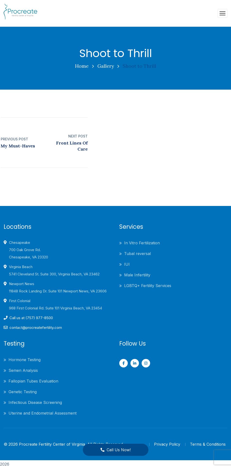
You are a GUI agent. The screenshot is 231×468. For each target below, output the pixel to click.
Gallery (105, 66)
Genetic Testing (23, 391)
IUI (127, 264)
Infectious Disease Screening (35, 402)
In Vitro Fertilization (142, 242)
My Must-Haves (18, 146)
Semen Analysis (23, 370)
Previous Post (14, 139)
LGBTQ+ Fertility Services (147, 285)
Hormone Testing (25, 359)
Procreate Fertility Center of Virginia (52, 444)
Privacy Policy (167, 444)
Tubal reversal (137, 253)
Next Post (78, 136)
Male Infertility (137, 274)
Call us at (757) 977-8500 (31, 317)
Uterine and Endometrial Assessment (43, 413)
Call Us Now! (115, 449)
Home (81, 66)
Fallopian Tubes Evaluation (33, 381)
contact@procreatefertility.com (35, 327)
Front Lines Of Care (72, 146)
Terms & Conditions (208, 444)
